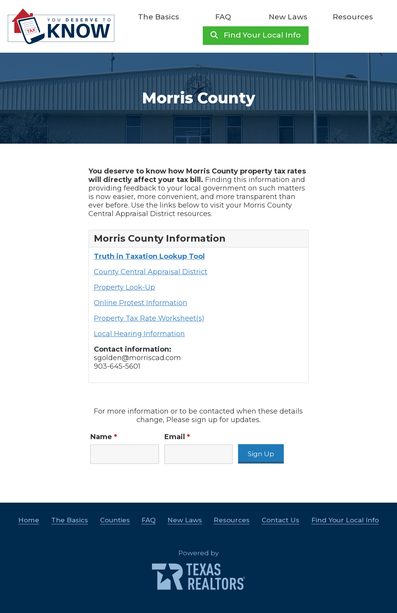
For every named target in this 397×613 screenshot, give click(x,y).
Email (177, 437)
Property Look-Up (124, 287)
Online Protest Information (140, 303)
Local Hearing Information (139, 334)
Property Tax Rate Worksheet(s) (149, 318)
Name (103, 437)
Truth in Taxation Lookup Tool (149, 256)
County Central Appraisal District (150, 272)
